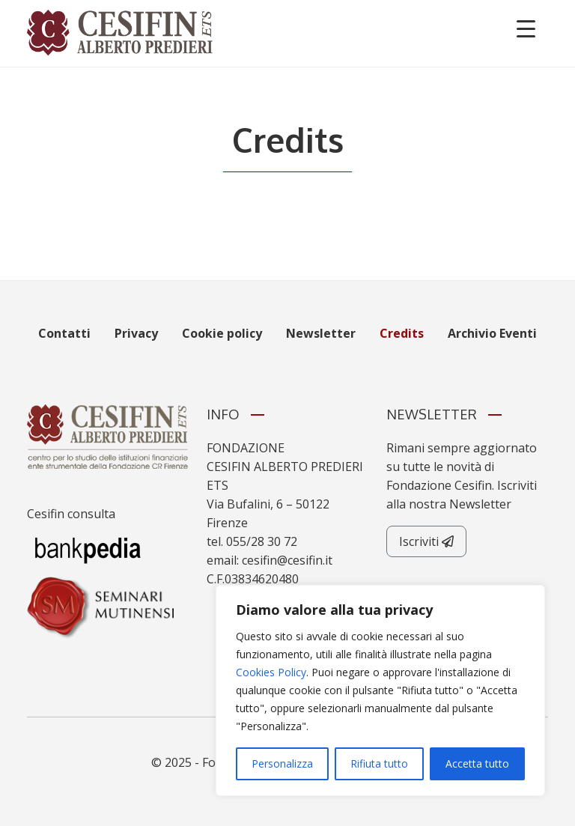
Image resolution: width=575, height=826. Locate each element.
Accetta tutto (477, 763)
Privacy (136, 333)
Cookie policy (222, 333)
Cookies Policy (271, 672)
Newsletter (321, 333)
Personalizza (282, 763)
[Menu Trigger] (526, 28)
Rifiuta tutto (379, 763)
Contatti (64, 333)
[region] (380, 690)
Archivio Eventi (492, 333)
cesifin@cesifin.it (287, 560)
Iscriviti (426, 541)
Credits (402, 333)
